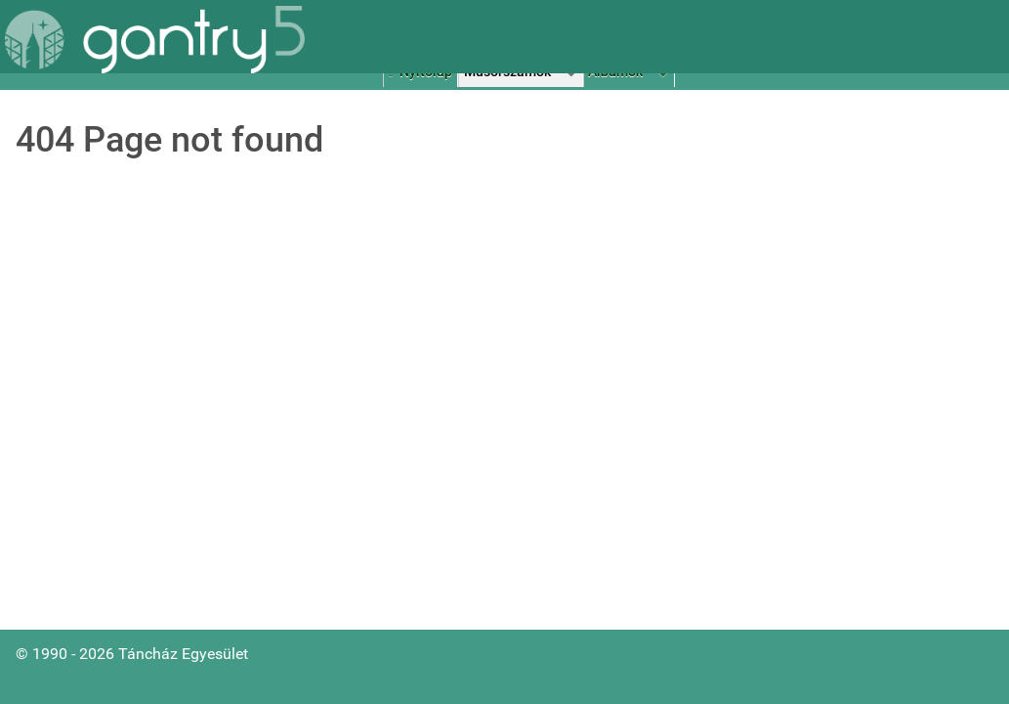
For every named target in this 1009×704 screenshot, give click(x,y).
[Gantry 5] (155, 39)
